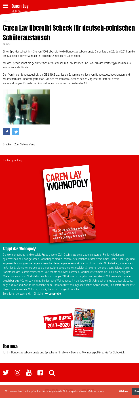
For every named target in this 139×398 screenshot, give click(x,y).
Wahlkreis (6, 21)
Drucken (7, 144)
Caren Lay (20, 6)
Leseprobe (55, 293)
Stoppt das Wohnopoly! (19, 248)
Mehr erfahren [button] (96, 391)
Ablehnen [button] (123, 391)
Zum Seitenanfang (24, 144)
